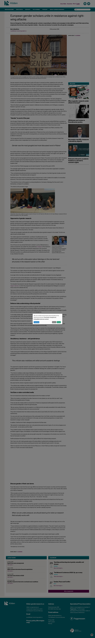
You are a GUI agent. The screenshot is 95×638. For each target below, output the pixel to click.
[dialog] (47, 319)
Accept (58, 322)
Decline (54, 322)
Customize (36, 322)
